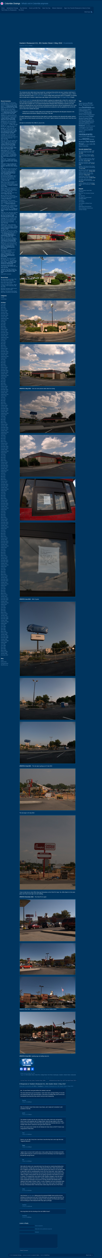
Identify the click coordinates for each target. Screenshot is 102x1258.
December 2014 (4, 522)
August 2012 (4, 566)
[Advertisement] (51, 27)
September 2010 (4, 602)
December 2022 (4, 370)
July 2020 (3, 416)
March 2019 (3, 441)
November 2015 (4, 504)
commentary (4, 299)
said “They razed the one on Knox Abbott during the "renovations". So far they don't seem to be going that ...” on (8, 253)
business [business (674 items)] (86, 107)
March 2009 (3, 631)
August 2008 (4, 642)
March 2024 (3, 346)
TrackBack (40, 1086)
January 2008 (4, 653)
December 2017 (4, 465)
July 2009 (3, 625)
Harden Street (67, 1074)
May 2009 (3, 628)
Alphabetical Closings (12, 8)
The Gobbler (81, 201)
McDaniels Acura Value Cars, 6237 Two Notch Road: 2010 (62, 1080)
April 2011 (3, 591)
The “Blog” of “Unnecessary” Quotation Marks (85, 198)
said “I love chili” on (9, 193)
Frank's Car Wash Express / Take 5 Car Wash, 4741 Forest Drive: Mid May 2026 (9, 285)
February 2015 (4, 519)
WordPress (46, 1255)
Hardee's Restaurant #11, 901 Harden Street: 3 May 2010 (40, 43)
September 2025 (4, 318)
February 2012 (4, 576)
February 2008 (4, 651)
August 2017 (4, 471)
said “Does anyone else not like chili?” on (9, 266)
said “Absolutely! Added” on (8, 147)
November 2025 (4, 315)
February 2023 (4, 367)
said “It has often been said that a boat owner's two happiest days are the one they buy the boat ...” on (9, 214)
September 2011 (4, 583)
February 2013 (4, 557)
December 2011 (4, 579)
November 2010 (4, 599)
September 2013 (4, 546)
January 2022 (4, 388)
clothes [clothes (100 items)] (89, 109)
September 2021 (4, 394)
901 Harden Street (30, 1074)
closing (2, 297)
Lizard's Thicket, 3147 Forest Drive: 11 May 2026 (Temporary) (87, 183)
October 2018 (4, 449)
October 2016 (4, 487)
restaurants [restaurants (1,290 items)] (85, 134)
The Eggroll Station (65, 97)
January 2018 (4, 463)
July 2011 (3, 587)
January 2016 (4, 501)
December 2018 (4, 446)
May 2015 (3, 514)
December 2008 (4, 636)
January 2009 (4, 634)
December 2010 (4, 598)
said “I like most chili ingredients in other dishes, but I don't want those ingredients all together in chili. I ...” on (9, 178)
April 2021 (3, 402)
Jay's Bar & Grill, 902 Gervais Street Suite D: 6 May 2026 (87, 170)
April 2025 (3, 326)
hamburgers (56, 1074)
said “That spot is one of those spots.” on (9, 160)
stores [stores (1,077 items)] (85, 138)
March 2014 (3, 536)
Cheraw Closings (83, 209)
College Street (44, 1074)
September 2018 (4, 451)
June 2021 (3, 399)
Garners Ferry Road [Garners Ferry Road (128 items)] (84, 120)
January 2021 (4, 406)
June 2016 (3, 493)
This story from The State (25, 100)
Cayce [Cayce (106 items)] (80, 109)
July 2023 (3, 359)
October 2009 (4, 620)
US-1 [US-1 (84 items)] (85, 144)
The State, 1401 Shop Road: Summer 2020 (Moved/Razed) (85, 180)
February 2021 (4, 405)
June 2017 (3, 474)
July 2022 (3, 378)
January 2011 (4, 596)
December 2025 (4, 313)
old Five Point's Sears (56, 94)
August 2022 (4, 376)
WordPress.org (4, 664)
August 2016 (4, 490)
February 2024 (4, 348)
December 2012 (4, 560)
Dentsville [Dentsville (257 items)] (88, 113)
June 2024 (3, 342)
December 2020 (4, 408)
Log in (2, 660)
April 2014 (3, 534)
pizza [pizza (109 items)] (83, 132)
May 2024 (3, 343)
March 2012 (3, 574)
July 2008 (3, 643)
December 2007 (4, 655)
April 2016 (3, 497)
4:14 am (30, 1190)
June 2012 (3, 569)
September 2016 (4, 489)
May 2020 (3, 419)
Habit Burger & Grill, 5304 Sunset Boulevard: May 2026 (86, 177)
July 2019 (3, 435)
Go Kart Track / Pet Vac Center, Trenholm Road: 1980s (33, 1080)
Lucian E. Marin (35, 1255)
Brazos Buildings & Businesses (86, 208)
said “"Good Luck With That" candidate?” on (9, 165)
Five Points (50, 1074)
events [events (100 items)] (80, 116)
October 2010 (4, 601)
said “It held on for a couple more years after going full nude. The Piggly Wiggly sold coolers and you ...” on (9, 233)
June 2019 (3, 436)
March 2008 (3, 650)
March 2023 (3, 365)
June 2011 (3, 588)
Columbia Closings (12, 3)
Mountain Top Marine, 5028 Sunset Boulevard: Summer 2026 (9, 289)
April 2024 (3, 345)
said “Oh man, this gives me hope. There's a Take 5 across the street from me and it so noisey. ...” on (9, 171)
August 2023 (4, 357)
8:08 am (29, 1217)
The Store (21, 10)
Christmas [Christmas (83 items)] (84, 109)
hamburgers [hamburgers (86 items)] (81, 122)
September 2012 (4, 564)
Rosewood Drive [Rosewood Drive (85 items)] (82, 136)
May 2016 (3, 495)
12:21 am (30, 1206)
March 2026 (3, 309)
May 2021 (3, 400)
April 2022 (3, 383)
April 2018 (3, 459)
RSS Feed (87, 12)
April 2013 (3, 553)
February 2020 (4, 424)
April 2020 (3, 421)
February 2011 (4, 594)
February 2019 (4, 443)
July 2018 (3, 454)
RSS (35, 1086)
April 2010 (3, 610)
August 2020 (4, 414)
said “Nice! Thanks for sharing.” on (9, 271)
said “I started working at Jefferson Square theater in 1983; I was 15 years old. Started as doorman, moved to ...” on (9, 208)
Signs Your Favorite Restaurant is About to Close (77, 8)
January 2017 (4, 482)
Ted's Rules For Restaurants (9, 10)
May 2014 (3, 533)
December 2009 (4, 617)
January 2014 (4, 539)
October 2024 (4, 335)
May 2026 (3, 305)
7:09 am (30, 1114)
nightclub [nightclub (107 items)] (85, 130)
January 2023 (4, 369)
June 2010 (3, 607)
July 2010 (3, 606)
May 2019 (3, 438)
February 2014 (4, 538)
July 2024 (3, 340)
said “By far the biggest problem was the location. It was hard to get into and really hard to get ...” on (9, 111)
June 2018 (3, 455)
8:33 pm (30, 1161)
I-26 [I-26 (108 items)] (86, 126)
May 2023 (3, 362)
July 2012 (3, 568)
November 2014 (4, 523)
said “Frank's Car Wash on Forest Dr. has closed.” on (9, 239)
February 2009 (4, 632)
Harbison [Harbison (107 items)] (87, 122)
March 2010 (3, 612)
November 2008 (4, 637)
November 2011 (4, 580)
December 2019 (4, 427)
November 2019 (4, 429)
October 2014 (4, 525)
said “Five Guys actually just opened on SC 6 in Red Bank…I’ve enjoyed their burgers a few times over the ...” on (9, 122)
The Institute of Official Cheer (85, 203)
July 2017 (3, 473)
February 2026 (4, 310)
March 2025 (3, 327)
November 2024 (4, 334)
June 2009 (3, 626)
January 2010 (4, 615)
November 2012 (4, 561)
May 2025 (3, 324)
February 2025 (4, 329)
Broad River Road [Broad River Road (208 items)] (85, 104)
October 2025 (4, 316)
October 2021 (4, 392)
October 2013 (4, 544)
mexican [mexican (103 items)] (81, 130)
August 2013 (4, 547)
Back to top (88, 1255)
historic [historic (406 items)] (82, 126)
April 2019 (3, 440)
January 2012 (4, 577)
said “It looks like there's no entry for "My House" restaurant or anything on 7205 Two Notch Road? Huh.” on (9, 189)
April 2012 (3, 572)
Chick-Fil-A (37, 1074)
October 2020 (4, 411)
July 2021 (3, 397)
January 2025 (4, 331)
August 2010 (4, 604)
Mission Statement (57, 8)
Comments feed (4, 663)
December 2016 (4, 484)
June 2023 (3, 361)
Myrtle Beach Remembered (85, 206)
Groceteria (81, 200)
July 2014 (3, 530)
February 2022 (4, 386)
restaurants (73, 1074)
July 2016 (3, 492)
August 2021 (4, 395)
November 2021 (4, 391)
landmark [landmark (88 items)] (93, 126)
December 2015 (4, 503)
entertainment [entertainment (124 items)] (90, 114)
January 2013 (4, 558)
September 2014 (4, 527)
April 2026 (3, 307)
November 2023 (4, 353)
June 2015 (3, 512)
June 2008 (3, 645)
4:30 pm (30, 1146)
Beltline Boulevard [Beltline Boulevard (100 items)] (83, 103)
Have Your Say (46, 8)
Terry (23, 1145)
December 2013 (4, 541)
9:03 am (30, 1134)
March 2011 (3, 593)
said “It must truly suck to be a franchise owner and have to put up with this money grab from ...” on (9, 245)
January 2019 (4, 444)
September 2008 (4, 640)
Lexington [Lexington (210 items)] (82, 128)
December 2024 (4, 332)
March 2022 (3, 384)
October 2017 (4, 468)
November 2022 (4, 372)
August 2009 (4, 623)
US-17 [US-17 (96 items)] (88, 144)
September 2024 (4, 337)
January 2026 (4, 312)
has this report (31, 1195)
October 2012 (4, 563)
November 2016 (4, 485)
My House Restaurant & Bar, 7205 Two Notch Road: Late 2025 (8, 280)
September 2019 (4, 432)
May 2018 (3, 457)
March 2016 (3, 498)
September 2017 (4, 470)
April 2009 (3, 629)
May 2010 (3, 609)
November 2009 (4, 618)
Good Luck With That (34, 8)
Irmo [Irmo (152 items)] (89, 126)
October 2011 (4, 582)
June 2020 (3, 418)
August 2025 (4, 320)
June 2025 (3, 323)
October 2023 (4, 354)
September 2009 (4, 621)
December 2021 (4, 389)
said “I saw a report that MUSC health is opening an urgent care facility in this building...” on (9, 227)
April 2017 (3, 478)
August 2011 (4, 585)
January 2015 (4, 520)
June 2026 (3, 304)
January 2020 (4, 425)
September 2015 (4, 508)
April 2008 (3, 648)
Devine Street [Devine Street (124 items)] (82, 114)
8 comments (68, 43)
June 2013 (3, 550)
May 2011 (3, 590)
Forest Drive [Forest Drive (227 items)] (87, 118)
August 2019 (4, 433)
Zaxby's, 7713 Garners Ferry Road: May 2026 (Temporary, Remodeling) (9, 292)
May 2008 (3, 647)
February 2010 (4, 613)
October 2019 (4, 430)
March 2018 (3, 460)
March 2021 (3, 403)
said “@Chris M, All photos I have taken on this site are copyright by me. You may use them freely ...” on (9, 197)
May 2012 (3, 571)
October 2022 (4, 373)
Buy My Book (23, 8)
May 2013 (3, 552)
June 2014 (3, 531)
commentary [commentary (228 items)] (83, 111)
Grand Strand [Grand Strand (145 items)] (86, 121)
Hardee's (61, 1074)
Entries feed (3, 661)
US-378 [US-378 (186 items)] (92, 144)
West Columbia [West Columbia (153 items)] (83, 146)
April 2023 (3, 364)
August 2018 (4, 452)
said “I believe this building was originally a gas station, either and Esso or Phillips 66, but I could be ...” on (9, 143)
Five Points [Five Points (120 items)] (85, 116)
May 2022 (3, 381)
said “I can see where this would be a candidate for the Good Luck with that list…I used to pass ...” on (9, 117)
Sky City (81, 204)
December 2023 (4, 351)
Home (3, 8)
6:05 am (30, 1102)
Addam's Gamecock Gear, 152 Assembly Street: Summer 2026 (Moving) (86, 173)
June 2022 (3, 380)
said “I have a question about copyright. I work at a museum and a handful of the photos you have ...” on (9, 202)
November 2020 (4, 410)
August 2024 (4, 339)
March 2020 (3, 422)
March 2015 (3, 517)
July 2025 (3, 321)
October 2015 (4, 506)
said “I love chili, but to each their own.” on (9, 126)
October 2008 (4, 639)
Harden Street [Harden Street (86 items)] (87, 124)
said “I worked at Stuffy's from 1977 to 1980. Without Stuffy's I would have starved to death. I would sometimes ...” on (9, 184)
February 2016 (4, 500)
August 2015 (4, 509)
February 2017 (4, 481)
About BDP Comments (6, 274)
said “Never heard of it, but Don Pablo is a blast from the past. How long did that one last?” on (9, 131)
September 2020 (4, 413)
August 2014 (4, 528)
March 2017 (3, 479)
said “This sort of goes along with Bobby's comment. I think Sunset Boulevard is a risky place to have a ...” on (9, 105)
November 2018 (4, 448)
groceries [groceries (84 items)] (92, 121)
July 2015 (3, 511)
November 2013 (4, 542)
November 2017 (4, 467)
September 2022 (4, 375)
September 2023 (4, 356)
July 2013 (3, 549)
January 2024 (4, 350)
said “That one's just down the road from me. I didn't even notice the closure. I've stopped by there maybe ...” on (8, 261)
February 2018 (4, 462)
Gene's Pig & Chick (38, 95)
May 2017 (3, 476)
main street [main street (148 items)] (89, 128)
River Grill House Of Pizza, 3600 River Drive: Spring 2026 (8, 282)
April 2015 (3, 515)
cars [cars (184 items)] (93, 107)
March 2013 (3, 555)
